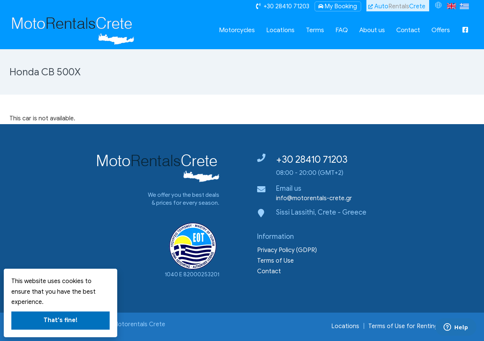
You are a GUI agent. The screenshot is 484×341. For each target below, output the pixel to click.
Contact (408, 30)
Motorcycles (237, 30)
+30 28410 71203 (311, 159)
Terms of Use (275, 261)
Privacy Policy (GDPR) (287, 250)
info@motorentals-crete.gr (314, 198)
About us (372, 30)
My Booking (337, 6)
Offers (440, 30)
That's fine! (60, 320)
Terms (315, 30)
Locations (280, 30)
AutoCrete (396, 6)
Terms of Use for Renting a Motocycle (421, 326)
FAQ (341, 30)
